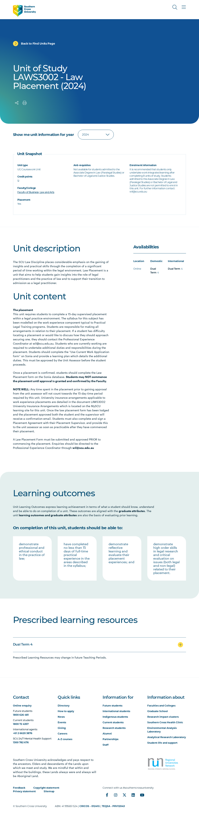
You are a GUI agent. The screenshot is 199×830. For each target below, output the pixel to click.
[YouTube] (142, 795)
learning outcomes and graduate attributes (48, 515)
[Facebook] (107, 795)
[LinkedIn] (133, 795)
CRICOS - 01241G (89, 806)
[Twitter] (124, 795)
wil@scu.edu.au (83, 447)
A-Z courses (65, 739)
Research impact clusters (163, 716)
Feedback (19, 787)
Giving (62, 727)
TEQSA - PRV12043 (113, 806)
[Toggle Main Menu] (183, 7)
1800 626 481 (21, 714)
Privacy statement (24, 791)
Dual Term (174, 269)
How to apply (66, 711)
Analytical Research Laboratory (166, 737)
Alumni (107, 733)
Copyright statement (46, 787)
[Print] (25, 103)
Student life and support (162, 742)
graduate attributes (132, 511)
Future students (112, 705)
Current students (113, 722)
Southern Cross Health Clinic (165, 722)
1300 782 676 (21, 742)
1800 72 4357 (21, 723)
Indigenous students (115, 716)
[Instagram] (115, 795)
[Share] (17, 103)
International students (116, 711)
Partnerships (110, 739)
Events (62, 722)
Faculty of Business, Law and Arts (35, 192)
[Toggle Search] (174, 7)
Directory (63, 705)
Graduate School (157, 711)
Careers (62, 733)
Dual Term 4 (22, 644)
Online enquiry (22, 705)
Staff (106, 744)
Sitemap (49, 791)
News (61, 716)
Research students (114, 727)
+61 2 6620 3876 (22, 733)
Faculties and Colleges (161, 705)
